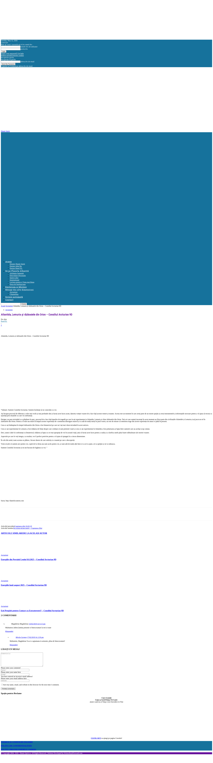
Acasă (3, 306)
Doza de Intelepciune (18, 284)
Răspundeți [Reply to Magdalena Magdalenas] (9, 631)
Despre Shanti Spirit (17, 264)
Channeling (14, 294)
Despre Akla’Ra (16, 266)
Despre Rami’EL (16, 268)
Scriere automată (14, 297)
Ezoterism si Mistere (16, 287)
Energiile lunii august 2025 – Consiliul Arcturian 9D (24, 585)
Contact (9, 299)
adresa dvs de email (27, 62)
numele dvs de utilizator (28, 47)
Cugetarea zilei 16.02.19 (23, 526)
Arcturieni (13, 292)
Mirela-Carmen (21, 637)
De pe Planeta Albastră (17, 271)
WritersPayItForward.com (73, 756)
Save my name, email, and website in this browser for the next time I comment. (31, 687)
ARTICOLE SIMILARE (12, 533)
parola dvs (24, 49)
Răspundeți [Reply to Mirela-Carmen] (14, 645)
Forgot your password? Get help (12, 53)
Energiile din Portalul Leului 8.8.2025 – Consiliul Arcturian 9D (28, 559)
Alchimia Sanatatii (17, 273)
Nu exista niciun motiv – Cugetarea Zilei (27, 528)
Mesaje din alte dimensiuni (19, 289)
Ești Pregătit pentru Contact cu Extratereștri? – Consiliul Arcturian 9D (32, 610)
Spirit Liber (14, 278)
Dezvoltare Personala (18, 276)
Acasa (8, 261)
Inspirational (14, 280)
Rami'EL (4, 321)
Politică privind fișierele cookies (12, 55)
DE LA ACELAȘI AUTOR (35, 533)
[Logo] (107, 194)
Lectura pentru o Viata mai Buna (22, 282)
